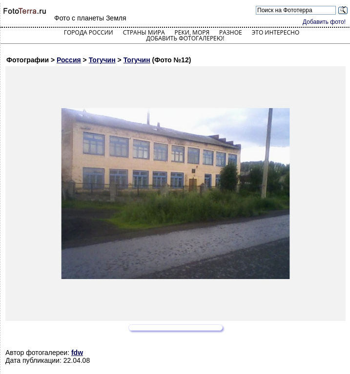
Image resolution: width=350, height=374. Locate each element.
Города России (88, 32)
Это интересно (276, 32)
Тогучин (102, 60)
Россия (69, 60)
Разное (230, 32)
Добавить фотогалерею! (185, 38)
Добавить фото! (324, 22)
